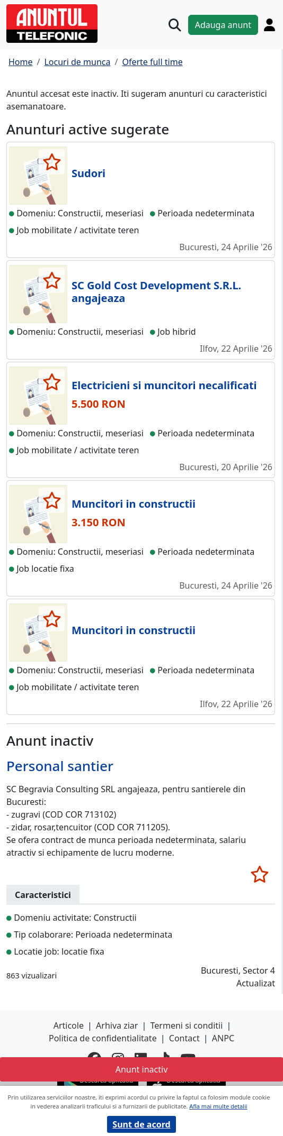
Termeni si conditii (187, 1025)
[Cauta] (175, 25)
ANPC (223, 1038)
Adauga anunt (223, 25)
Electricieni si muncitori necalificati (164, 385)
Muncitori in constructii (134, 504)
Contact (184, 1038)
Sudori (88, 173)
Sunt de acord (141, 1124)
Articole (69, 1025)
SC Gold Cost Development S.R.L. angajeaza (156, 291)
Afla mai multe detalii (218, 1106)
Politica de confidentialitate (103, 1038)
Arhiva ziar (117, 1025)
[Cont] (269, 24)
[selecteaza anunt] (52, 162)
